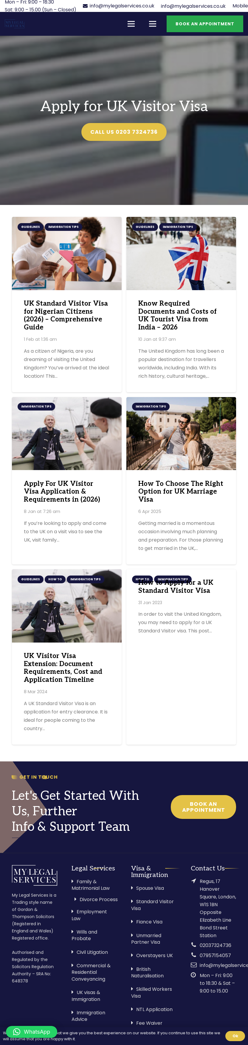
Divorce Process (99, 899)
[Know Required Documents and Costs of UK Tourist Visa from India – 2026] (181, 253)
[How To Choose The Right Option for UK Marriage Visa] (181, 433)
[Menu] (131, 23)
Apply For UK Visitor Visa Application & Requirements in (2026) (62, 492)
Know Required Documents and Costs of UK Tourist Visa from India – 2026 (177, 316)
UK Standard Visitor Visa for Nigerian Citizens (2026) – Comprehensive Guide (66, 316)
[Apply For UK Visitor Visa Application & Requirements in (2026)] (67, 433)
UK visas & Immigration (86, 995)
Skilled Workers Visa (151, 992)
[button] (31, 1032)
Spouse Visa (150, 888)
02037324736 (215, 945)
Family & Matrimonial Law (91, 885)
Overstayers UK (154, 955)
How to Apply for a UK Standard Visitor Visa (175, 587)
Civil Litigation (92, 952)
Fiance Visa (149, 921)
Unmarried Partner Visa (146, 939)
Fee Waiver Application (146, 1026)
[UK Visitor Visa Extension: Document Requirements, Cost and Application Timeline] (67, 605)
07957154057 (215, 955)
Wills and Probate (84, 935)
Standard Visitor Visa (152, 905)
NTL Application (154, 1009)
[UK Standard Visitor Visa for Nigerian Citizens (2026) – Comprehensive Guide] (67, 253)
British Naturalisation (147, 972)
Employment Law (89, 915)
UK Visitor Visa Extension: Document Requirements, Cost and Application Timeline (63, 668)
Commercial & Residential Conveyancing (91, 972)
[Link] (14, 23)
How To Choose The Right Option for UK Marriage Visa (180, 492)
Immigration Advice (88, 1016)
